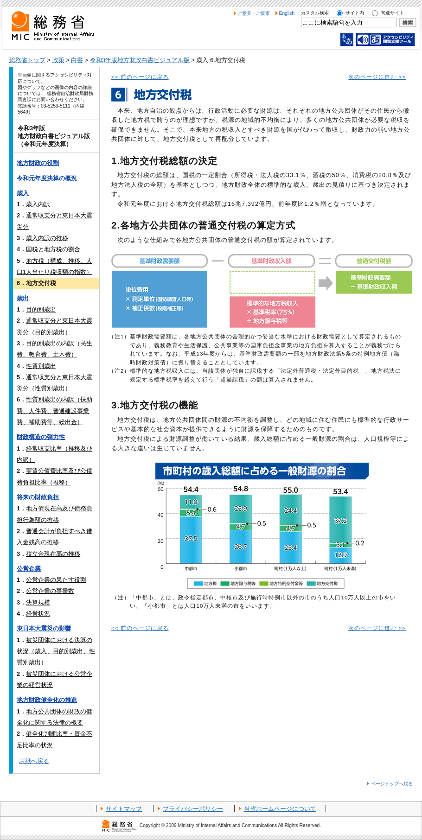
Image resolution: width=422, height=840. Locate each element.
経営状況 (38, 613)
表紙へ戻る (34, 760)
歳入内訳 (38, 204)
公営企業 (29, 568)
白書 (77, 60)
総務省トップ (27, 60)
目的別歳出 (41, 309)
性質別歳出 (41, 366)
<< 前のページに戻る (140, 77)
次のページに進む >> (377, 77)
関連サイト (392, 12)
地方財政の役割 (38, 162)
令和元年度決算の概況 (47, 178)
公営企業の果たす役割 (56, 579)
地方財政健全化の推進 (47, 699)
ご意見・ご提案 (253, 13)
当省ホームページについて (280, 808)
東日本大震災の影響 (44, 628)
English (287, 13)
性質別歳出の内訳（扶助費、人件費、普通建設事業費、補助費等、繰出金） (54, 411)
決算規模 (38, 602)
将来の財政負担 (38, 497)
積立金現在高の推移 (53, 553)
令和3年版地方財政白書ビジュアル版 (140, 60)
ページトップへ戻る (392, 783)
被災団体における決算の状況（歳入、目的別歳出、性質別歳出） (56, 651)
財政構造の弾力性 (41, 436)
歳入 (23, 193)
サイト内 (354, 12)
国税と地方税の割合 (53, 249)
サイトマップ (124, 808)
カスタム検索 (315, 12)
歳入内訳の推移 (47, 238)
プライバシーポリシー (193, 808)
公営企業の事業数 (50, 590)
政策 (58, 60)
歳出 (23, 298)
